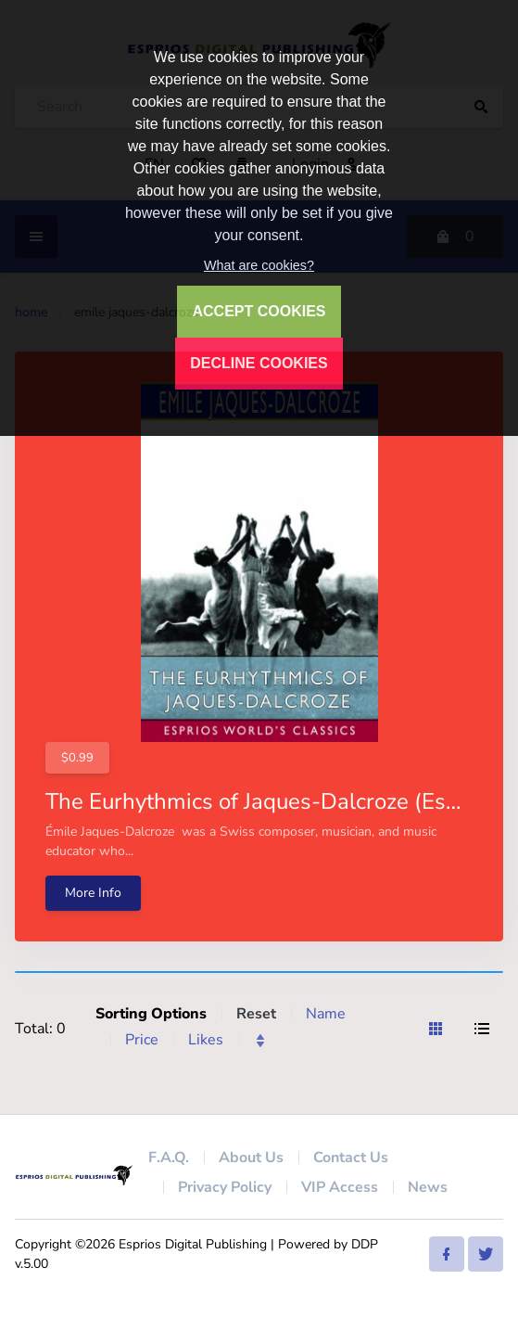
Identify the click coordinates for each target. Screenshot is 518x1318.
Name (326, 1014)
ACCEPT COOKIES (258, 311)
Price (141, 1040)
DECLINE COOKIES (258, 363)
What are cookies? (259, 265)
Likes (205, 1040)
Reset (256, 1014)
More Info (93, 893)
